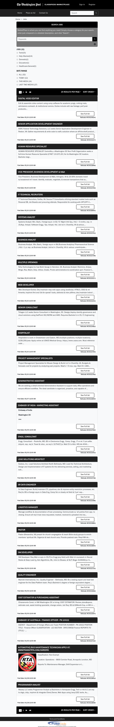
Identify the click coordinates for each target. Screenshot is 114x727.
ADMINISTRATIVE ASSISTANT (31, 381)
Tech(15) (22, 53)
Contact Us (43, 13)
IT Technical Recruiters (30, 194)
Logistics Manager (28, 507)
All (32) (22, 74)
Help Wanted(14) (25, 56)
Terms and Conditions (57, 719)
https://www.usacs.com (72, 340)
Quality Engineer (27, 575)
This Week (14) (25, 81)
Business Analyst (27, 239)
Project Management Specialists (35, 358)
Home (19, 13)
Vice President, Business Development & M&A (41, 172)
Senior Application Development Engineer (40, 124)
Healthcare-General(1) (27, 66)
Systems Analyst (26, 217)
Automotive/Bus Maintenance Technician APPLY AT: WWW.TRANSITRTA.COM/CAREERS (44, 648)
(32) (20, 49)
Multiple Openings (27, 262)
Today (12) (23, 78)
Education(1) (24, 63)
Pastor (21, 530)
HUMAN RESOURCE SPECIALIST (32, 146)
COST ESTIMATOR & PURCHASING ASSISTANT (38, 597)
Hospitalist (24, 333)
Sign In (82, 4)
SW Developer (25, 552)
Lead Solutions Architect (31, 459)
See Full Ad (85, 114)
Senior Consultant (28, 307)
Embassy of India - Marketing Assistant (38, 405)
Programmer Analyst (29, 685)
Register (92, 4)
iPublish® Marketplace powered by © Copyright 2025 (57, 723)
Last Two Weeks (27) (28, 84)
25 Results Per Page (70, 92)
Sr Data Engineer (27, 484)
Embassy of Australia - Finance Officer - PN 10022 (43, 620)
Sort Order (88, 92)
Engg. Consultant (27, 436)
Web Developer (26, 285)
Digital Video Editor (28, 98)
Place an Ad (30, 13)
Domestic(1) (23, 59)
